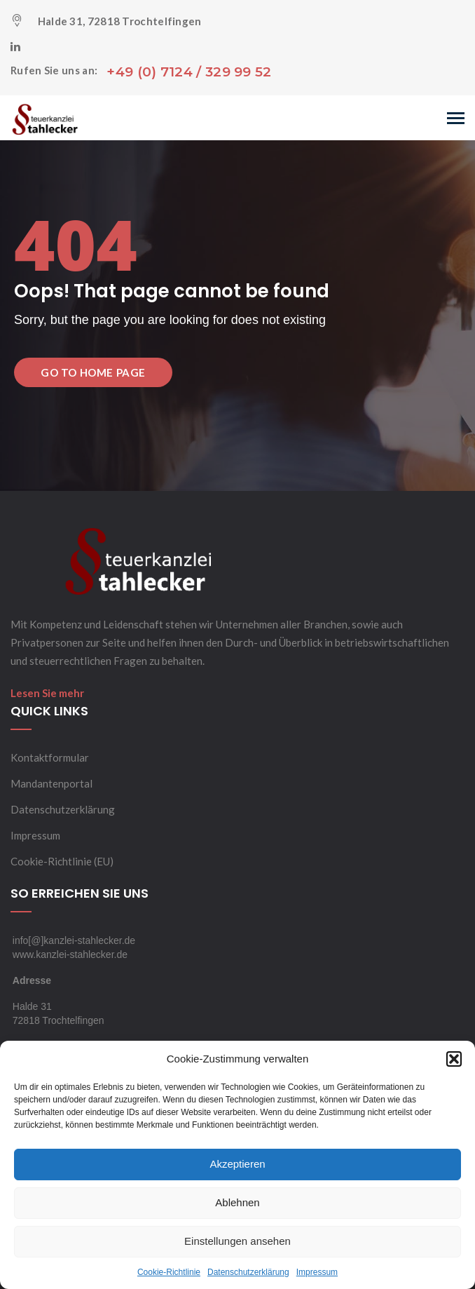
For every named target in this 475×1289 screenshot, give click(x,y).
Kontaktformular (50, 757)
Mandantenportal (51, 783)
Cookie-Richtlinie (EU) (62, 861)
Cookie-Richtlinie (168, 1272)
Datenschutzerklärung (248, 1272)
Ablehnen (237, 1202)
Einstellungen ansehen (237, 1241)
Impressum (317, 1272)
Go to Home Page (93, 372)
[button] (454, 1059)
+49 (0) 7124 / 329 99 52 (188, 72)
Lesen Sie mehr (47, 693)
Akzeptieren (237, 1164)
